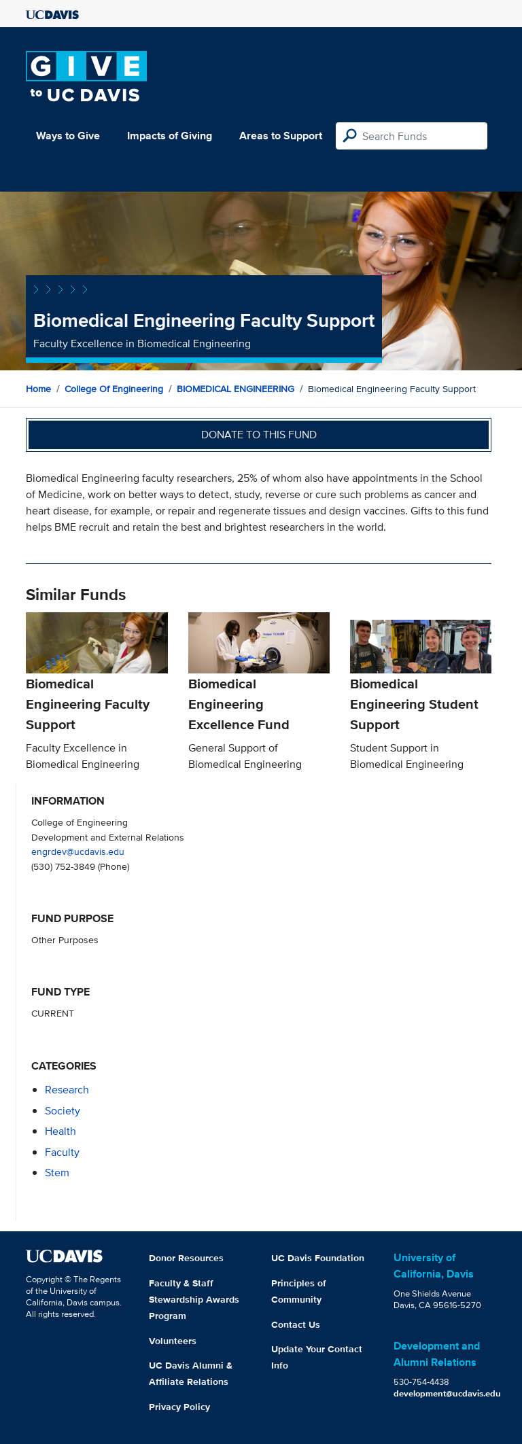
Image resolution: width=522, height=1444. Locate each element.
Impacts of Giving (169, 135)
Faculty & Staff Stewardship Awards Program (194, 1299)
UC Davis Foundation (317, 1258)
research (67, 1089)
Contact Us (295, 1324)
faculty (62, 1152)
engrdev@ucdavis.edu (77, 851)
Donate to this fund (259, 434)
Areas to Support (280, 135)
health (60, 1131)
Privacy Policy (179, 1406)
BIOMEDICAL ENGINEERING (235, 388)
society (62, 1111)
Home (38, 388)
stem (57, 1172)
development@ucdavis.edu (447, 1393)
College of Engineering (114, 388)
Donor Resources (186, 1258)
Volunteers (172, 1341)
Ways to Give (68, 135)
